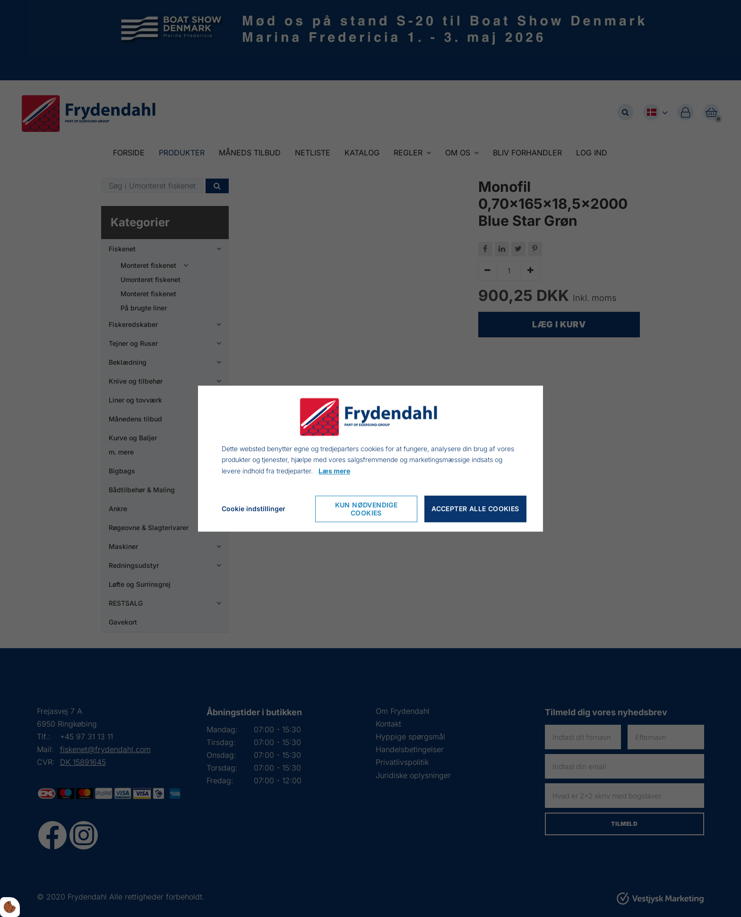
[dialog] (370, 458)
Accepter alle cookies (475, 509)
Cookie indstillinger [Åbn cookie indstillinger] (253, 509)
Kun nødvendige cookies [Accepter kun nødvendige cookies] (366, 509)
